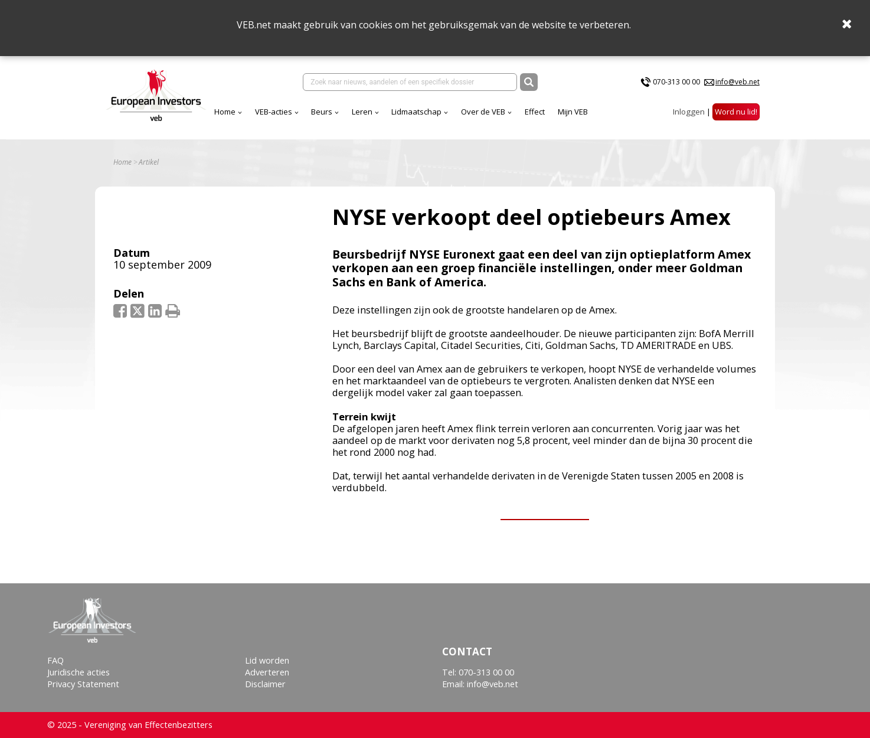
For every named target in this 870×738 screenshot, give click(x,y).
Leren (362, 111)
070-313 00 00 (676, 82)
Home (225, 111)
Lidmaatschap (416, 111)
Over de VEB (483, 111)
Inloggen (689, 111)
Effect (535, 111)
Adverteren (267, 672)
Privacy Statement (83, 684)
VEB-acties (273, 111)
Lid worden (267, 660)
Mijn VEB (573, 111)
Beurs (321, 111)
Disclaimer (265, 684)
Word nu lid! (736, 111)
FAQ (55, 660)
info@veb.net (737, 82)
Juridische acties (78, 672)
